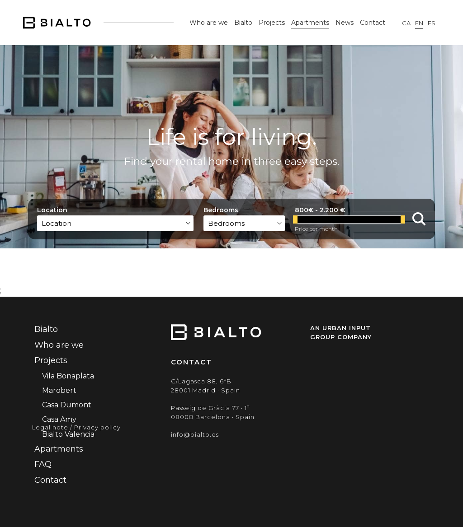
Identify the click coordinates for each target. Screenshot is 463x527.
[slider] (295, 219)
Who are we (208, 23)
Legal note (50, 427)
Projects (272, 23)
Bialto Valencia (68, 434)
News (344, 23)
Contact (372, 23)
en (419, 23)
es (431, 23)
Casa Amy (59, 419)
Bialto (243, 23)
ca (406, 23)
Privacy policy (97, 427)
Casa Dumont (66, 405)
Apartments (310, 23)
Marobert (59, 390)
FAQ (43, 464)
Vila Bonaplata (68, 376)
